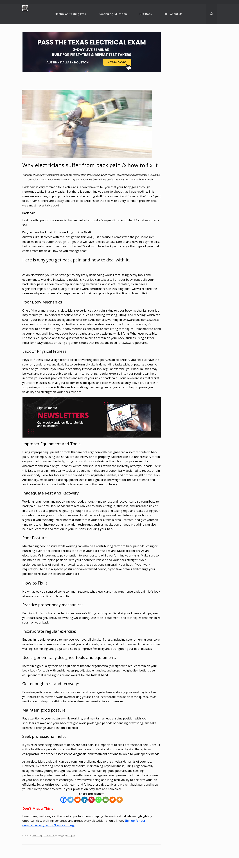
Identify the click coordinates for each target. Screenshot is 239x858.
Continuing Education (113, 14)
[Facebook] (63, 800)
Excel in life (49, 835)
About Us (173, 14)
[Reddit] (77, 800)
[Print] (112, 800)
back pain (70, 835)
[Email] (105, 800)
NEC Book (145, 14)
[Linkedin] (84, 800)
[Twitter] (70, 800)
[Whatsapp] (98, 800)
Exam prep (37, 835)
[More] (119, 800)
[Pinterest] (91, 800)
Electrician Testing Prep (70, 14)
